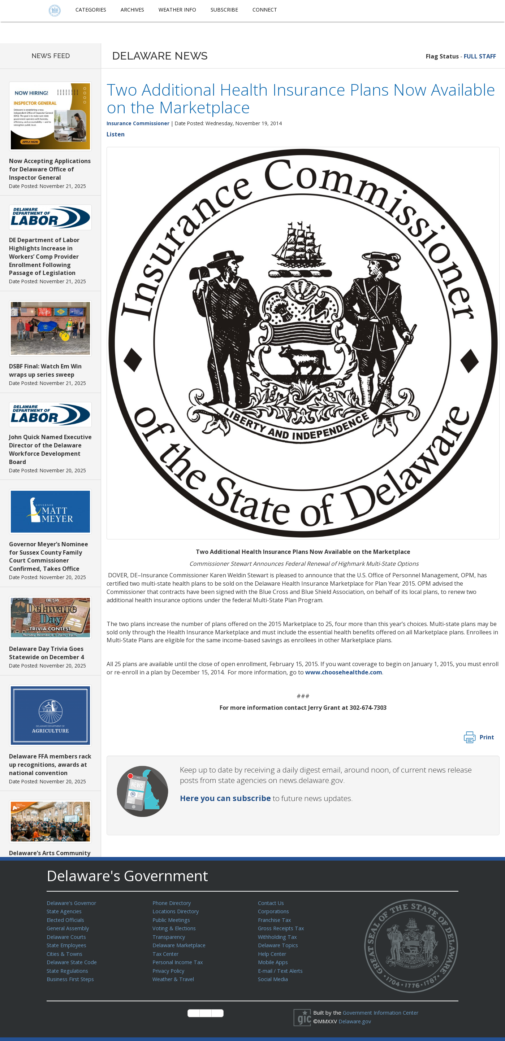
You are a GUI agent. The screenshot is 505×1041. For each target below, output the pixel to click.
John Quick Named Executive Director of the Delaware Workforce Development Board (50, 449)
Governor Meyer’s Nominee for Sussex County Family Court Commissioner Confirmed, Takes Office (48, 556)
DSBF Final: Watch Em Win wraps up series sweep (45, 370)
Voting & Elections (175, 927)
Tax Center (166, 951)
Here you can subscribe (225, 798)
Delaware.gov (355, 1020)
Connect (264, 9)
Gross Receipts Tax (282, 927)
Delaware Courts (68, 935)
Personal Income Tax (178, 959)
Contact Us (271, 902)
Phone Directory (172, 902)
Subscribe (224, 9)
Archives (132, 9)
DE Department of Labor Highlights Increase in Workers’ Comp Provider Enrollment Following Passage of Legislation (44, 256)
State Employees (68, 943)
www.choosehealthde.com (343, 672)
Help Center (273, 951)
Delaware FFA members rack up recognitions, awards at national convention (50, 764)
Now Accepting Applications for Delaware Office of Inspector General (50, 169)
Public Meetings (172, 919)
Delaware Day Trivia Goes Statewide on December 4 (46, 653)
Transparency (169, 935)
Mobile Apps (273, 959)
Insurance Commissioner (138, 123)
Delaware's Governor (73, 902)
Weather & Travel (174, 975)
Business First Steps (72, 975)
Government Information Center (383, 1012)
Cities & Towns (65, 951)
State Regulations (69, 967)
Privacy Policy (169, 967)
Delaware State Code (73, 959)
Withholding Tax (278, 935)
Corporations (274, 910)
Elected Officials (67, 919)
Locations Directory (176, 910)
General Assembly (69, 927)
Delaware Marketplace (180, 943)
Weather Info (177, 9)
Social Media (273, 975)
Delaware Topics (279, 943)
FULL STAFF (480, 56)
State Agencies (65, 910)
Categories (90, 9)
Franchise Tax (275, 919)
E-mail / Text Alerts (282, 967)
